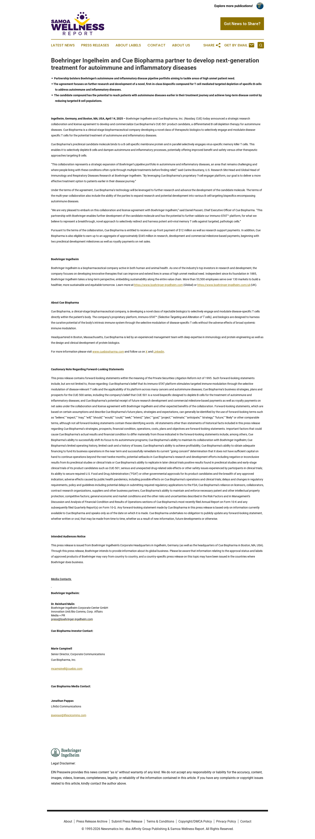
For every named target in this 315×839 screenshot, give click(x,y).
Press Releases (95, 45)
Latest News (63, 45)
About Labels (128, 45)
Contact (156, 45)
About (68, 821)
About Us (181, 45)
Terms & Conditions (160, 821)
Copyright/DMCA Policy (195, 821)
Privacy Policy (226, 821)
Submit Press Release (126, 821)
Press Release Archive (91, 821)
